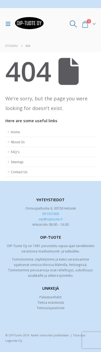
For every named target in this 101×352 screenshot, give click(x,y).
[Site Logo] (29, 24)
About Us (18, 142)
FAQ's (15, 152)
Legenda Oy (13, 341)
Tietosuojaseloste (51, 308)
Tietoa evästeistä (50, 302)
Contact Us (19, 172)
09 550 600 (50, 213)
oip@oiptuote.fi (50, 219)
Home (15, 132)
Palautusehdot (50, 297)
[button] (9, 24)
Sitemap (17, 162)
